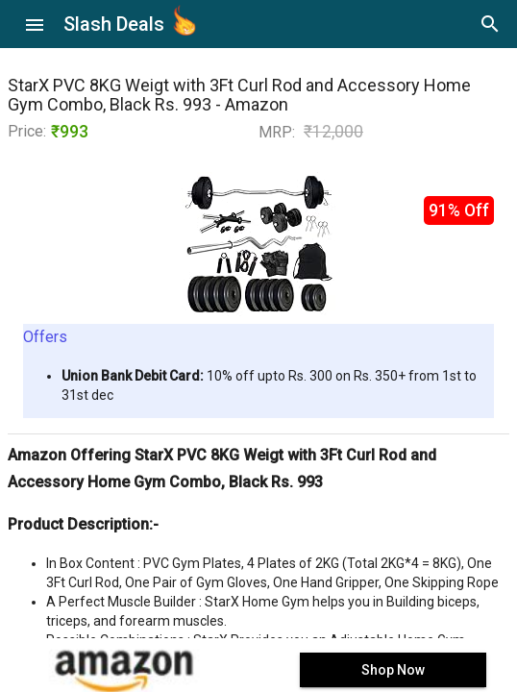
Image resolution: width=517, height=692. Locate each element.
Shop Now (393, 670)
